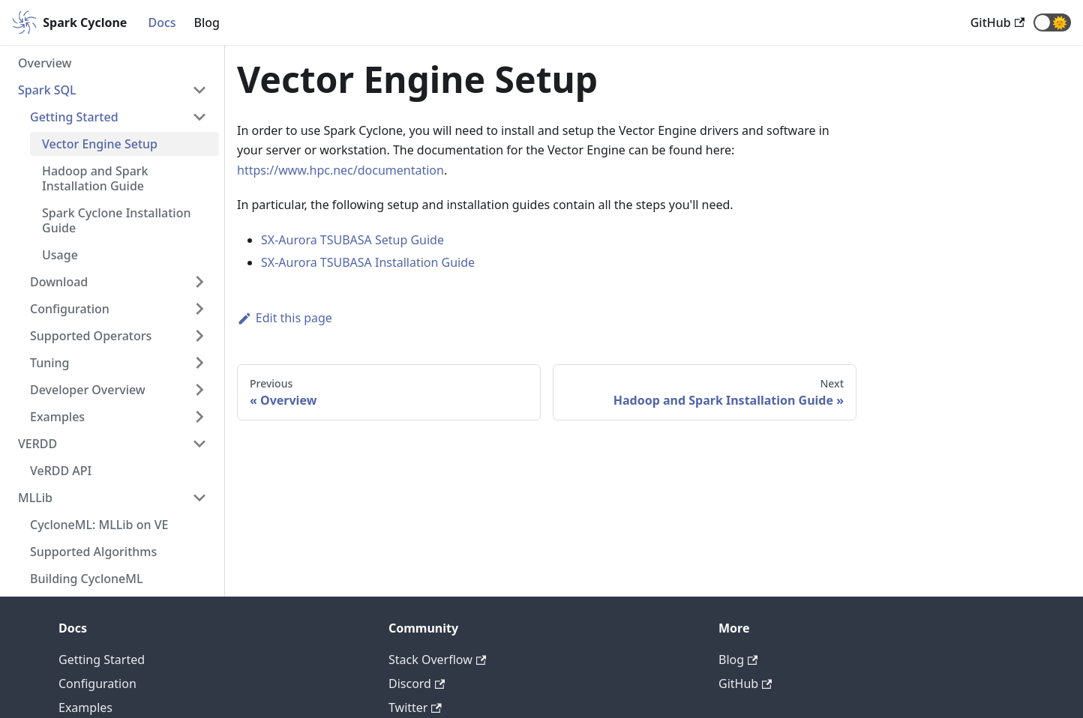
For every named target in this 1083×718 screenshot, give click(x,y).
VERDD (37, 443)
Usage (60, 255)
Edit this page (284, 318)
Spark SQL (47, 90)
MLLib (35, 497)
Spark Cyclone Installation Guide (116, 220)
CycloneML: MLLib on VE (99, 524)
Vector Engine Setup (100, 144)
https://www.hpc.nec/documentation (340, 170)
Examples (57, 416)
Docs (162, 22)
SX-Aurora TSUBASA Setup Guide (352, 240)
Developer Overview (88, 389)
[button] (1052, 22)
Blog (207, 22)
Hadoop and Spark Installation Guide (95, 178)
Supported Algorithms (93, 551)
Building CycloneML (86, 578)
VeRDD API (61, 470)
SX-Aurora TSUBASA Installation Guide (368, 262)
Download (59, 282)
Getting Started (74, 117)
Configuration (70, 309)
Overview (44, 63)
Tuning (50, 363)
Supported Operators (91, 336)
